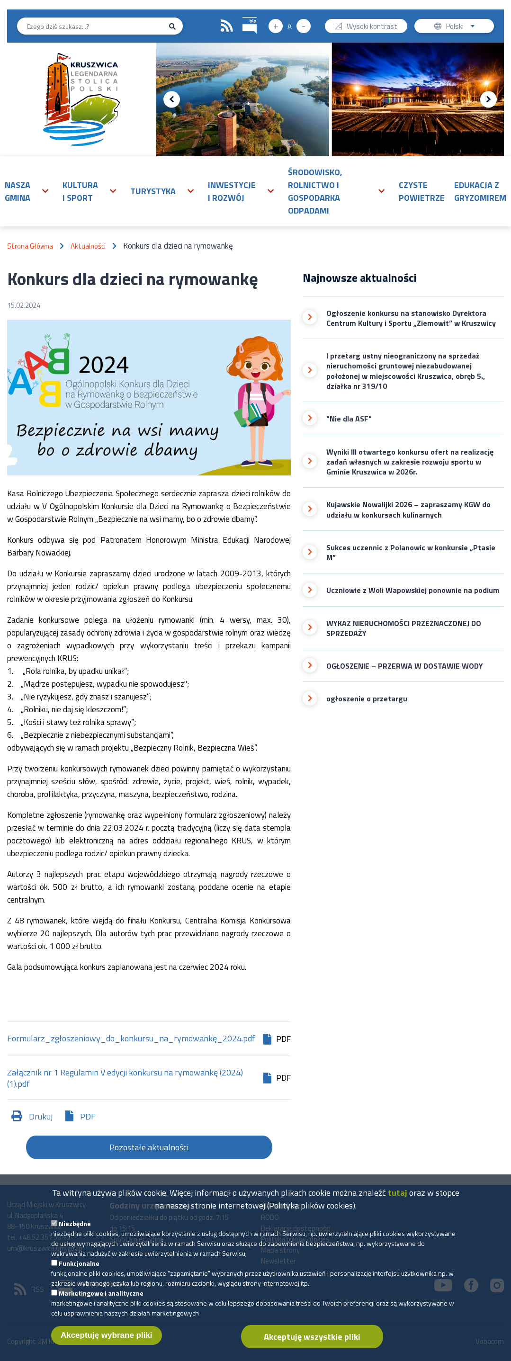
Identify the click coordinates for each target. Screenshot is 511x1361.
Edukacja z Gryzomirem (480, 191)
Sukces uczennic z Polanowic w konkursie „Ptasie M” (410, 553)
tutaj (397, 1205)
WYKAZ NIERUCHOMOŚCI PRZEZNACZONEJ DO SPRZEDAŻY (403, 628)
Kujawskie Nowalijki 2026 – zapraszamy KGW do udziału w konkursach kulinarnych (408, 510)
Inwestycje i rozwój (232, 191)
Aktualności (88, 246)
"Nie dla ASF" (349, 419)
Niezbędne (75, 1236)
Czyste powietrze (422, 191)
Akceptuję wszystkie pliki (312, 1349)
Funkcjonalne (79, 1275)
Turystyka (153, 191)
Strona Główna (30, 246)
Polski (462, 27)
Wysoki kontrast (372, 27)
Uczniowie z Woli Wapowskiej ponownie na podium (413, 590)
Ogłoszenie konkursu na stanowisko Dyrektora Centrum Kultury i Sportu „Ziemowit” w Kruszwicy (411, 318)
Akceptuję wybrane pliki (106, 1347)
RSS (227, 26)
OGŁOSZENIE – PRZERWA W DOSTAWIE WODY (404, 666)
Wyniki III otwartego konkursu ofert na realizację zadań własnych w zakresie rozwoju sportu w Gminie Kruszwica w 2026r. (409, 462)
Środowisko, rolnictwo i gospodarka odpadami (315, 191)
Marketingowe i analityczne (101, 1305)
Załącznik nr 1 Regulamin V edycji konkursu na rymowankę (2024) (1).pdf (125, 1078)
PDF (88, 1116)
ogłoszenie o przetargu (366, 699)
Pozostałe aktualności (148, 1147)
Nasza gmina (17, 191)
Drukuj (41, 1116)
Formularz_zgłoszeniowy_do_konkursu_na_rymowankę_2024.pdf (131, 1039)
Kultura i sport (80, 191)
